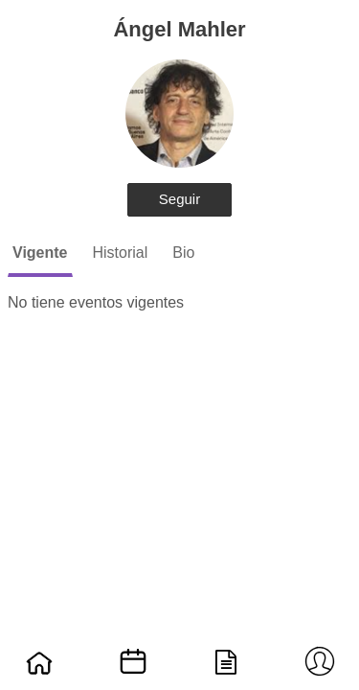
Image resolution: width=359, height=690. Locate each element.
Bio (183, 252)
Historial (120, 252)
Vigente (40, 252)
